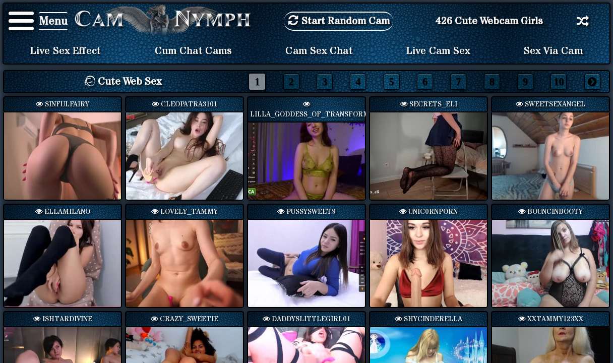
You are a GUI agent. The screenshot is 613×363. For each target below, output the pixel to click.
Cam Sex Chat (319, 51)
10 (559, 81)
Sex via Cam (553, 51)
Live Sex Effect (65, 51)
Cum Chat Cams (193, 51)
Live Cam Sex (438, 51)
